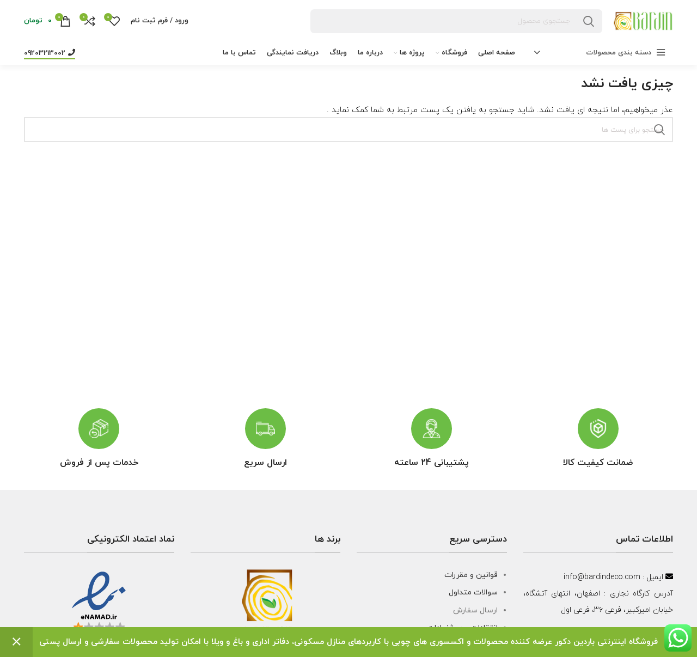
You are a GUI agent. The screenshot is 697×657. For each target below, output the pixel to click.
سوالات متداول (473, 592)
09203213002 (49, 53)
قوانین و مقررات (471, 575)
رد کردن (16, 642)
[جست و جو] (456, 21)
